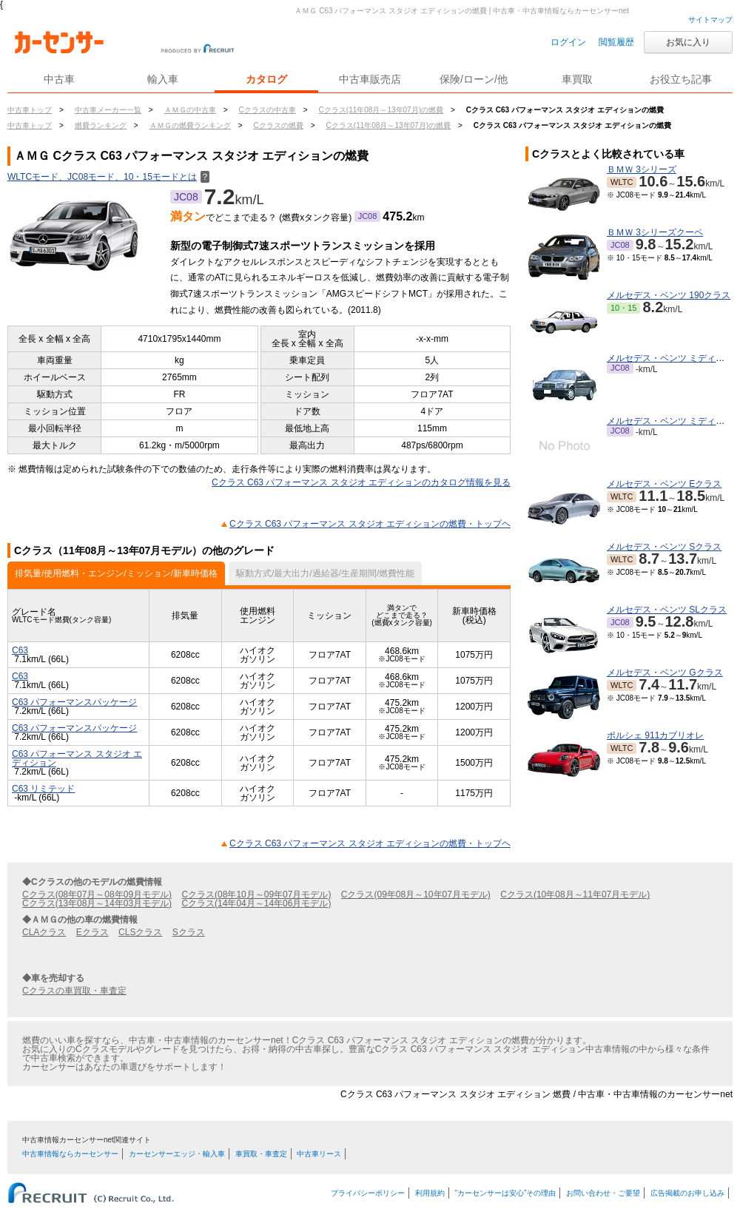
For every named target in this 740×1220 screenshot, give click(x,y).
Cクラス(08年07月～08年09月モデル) (97, 894)
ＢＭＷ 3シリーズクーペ (655, 232)
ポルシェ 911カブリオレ (655, 735)
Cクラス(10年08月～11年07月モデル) (575, 894)
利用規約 (430, 1193)
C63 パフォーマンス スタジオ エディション (77, 758)
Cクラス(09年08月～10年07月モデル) (416, 894)
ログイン (568, 42)
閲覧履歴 (616, 42)
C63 (20, 650)
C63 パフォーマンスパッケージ (74, 702)
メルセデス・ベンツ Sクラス (664, 547)
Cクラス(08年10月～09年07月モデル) (256, 894)
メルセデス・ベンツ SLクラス (667, 609)
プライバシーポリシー (368, 1193)
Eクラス (92, 932)
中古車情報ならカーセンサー (70, 1154)
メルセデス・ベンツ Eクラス (664, 484)
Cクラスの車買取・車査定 (74, 990)
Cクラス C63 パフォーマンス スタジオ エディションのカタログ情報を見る (361, 482)
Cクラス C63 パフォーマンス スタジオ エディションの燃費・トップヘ (370, 524)
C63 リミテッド (43, 788)
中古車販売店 (370, 79)
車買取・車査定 (261, 1154)
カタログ (266, 79)
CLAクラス (44, 932)
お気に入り (688, 42)
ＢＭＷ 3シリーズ (641, 169)
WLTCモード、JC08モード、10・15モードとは (108, 177)
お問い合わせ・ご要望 (603, 1193)
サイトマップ (710, 20)
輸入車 (162, 79)
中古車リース (319, 1154)
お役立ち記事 (681, 79)
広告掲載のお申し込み (687, 1193)
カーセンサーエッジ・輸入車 (177, 1154)
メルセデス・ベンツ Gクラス (665, 672)
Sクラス (188, 932)
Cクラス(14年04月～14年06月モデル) (256, 903)
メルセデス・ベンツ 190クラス (668, 295)
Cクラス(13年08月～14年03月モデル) (97, 903)
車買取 (577, 79)
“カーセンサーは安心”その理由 (505, 1193)
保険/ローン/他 (474, 79)
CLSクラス (140, 932)
